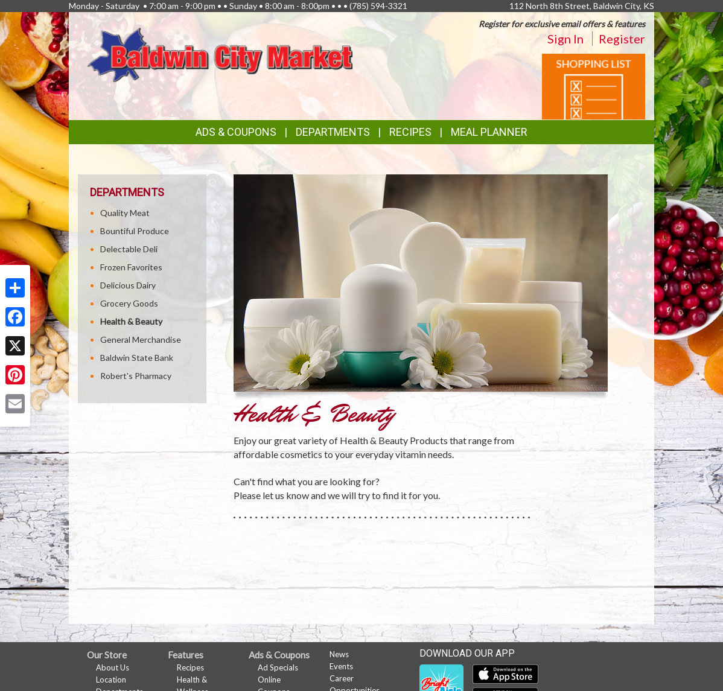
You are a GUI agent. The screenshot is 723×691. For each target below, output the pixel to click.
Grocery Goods (129, 303)
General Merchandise (140, 339)
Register (622, 38)
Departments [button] (333, 132)
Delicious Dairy (128, 285)
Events (341, 666)
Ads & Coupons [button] (236, 132)
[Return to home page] (219, 54)
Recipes (410, 132)
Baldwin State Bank (136, 357)
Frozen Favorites (131, 267)
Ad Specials (278, 667)
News (339, 654)
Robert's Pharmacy (135, 376)
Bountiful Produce (134, 231)
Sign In (565, 38)
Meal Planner (489, 132)
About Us (112, 667)
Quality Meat (125, 213)
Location (111, 679)
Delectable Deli (129, 249)
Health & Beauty (131, 321)
